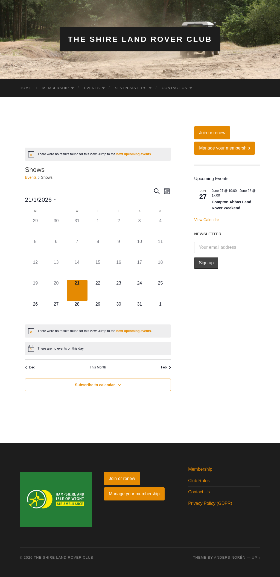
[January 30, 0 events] (118, 311)
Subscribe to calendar (95, 385)
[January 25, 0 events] (160, 290)
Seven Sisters (131, 88)
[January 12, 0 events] (35, 269)
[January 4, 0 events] (160, 228)
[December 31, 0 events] (77, 228)
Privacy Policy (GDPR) (210, 503)
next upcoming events (133, 154)
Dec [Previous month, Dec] (30, 367)
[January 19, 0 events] (35, 290)
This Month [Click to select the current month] (98, 367)
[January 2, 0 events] (118, 228)
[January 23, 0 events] (118, 290)
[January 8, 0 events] (98, 248)
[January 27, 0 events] (56, 311)
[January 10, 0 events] (139, 248)
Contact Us (174, 88)
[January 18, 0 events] (160, 269)
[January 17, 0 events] (139, 269)
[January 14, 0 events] (77, 269)
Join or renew (212, 132)
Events (92, 88)
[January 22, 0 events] (98, 290)
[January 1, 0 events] (98, 228)
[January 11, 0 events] (160, 248)
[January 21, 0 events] (77, 290)
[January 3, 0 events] (139, 228)
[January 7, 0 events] (77, 248)
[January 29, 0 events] (98, 311)
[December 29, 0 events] (35, 228)
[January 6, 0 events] (56, 248)
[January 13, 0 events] (56, 269)
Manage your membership (224, 148)
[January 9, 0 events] (118, 248)
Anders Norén (230, 557)
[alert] (98, 154)
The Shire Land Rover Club (140, 39)
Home (25, 88)
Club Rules (198, 480)
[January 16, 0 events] (118, 269)
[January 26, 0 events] (35, 311)
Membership (55, 88)
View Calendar (206, 220)
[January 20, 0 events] (56, 290)
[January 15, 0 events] (98, 269)
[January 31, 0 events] (139, 311)
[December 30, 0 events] (56, 228)
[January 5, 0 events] (35, 248)
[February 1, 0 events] (160, 311)
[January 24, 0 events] (139, 290)
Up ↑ (256, 557)
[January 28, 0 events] (77, 311)
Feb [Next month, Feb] (166, 367)
